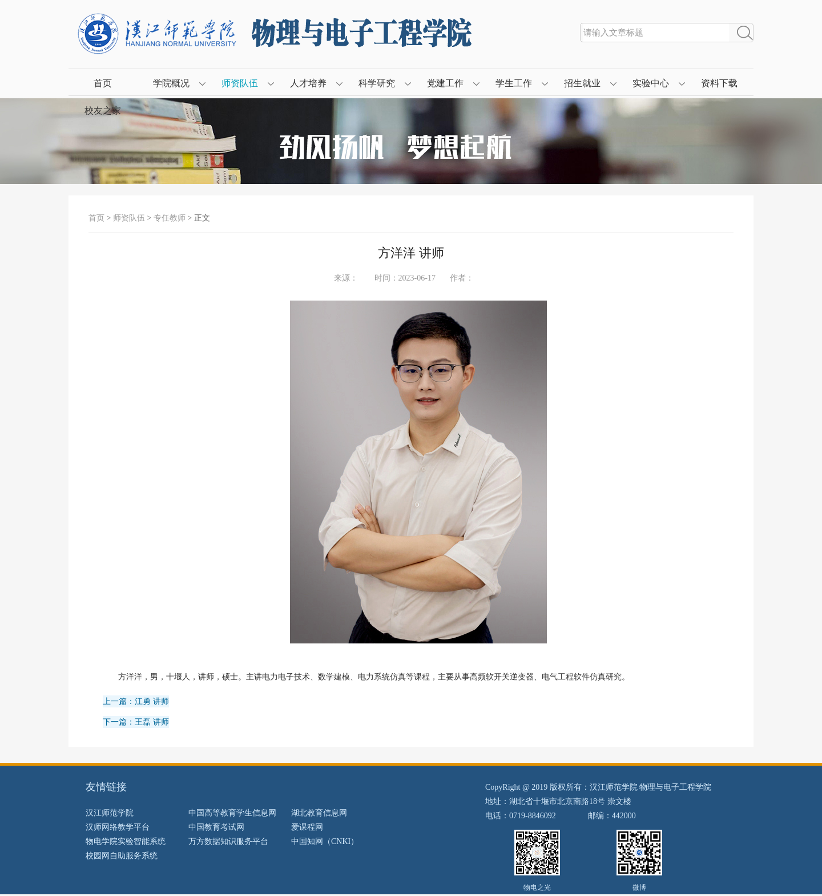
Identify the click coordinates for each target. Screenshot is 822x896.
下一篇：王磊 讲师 (136, 722)
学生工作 (513, 83)
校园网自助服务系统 (122, 855)
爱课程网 (307, 827)
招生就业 (582, 83)
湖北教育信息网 (319, 813)
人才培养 (308, 83)
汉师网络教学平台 (118, 827)
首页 (103, 83)
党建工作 (445, 83)
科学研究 (376, 83)
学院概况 (171, 83)
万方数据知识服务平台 (228, 841)
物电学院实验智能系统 (126, 841)
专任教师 (170, 218)
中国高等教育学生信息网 (232, 813)
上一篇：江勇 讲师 (136, 701)
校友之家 (102, 110)
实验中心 (650, 83)
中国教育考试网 (216, 827)
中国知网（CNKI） (324, 841)
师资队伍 (239, 83)
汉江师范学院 (110, 813)
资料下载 (719, 83)
